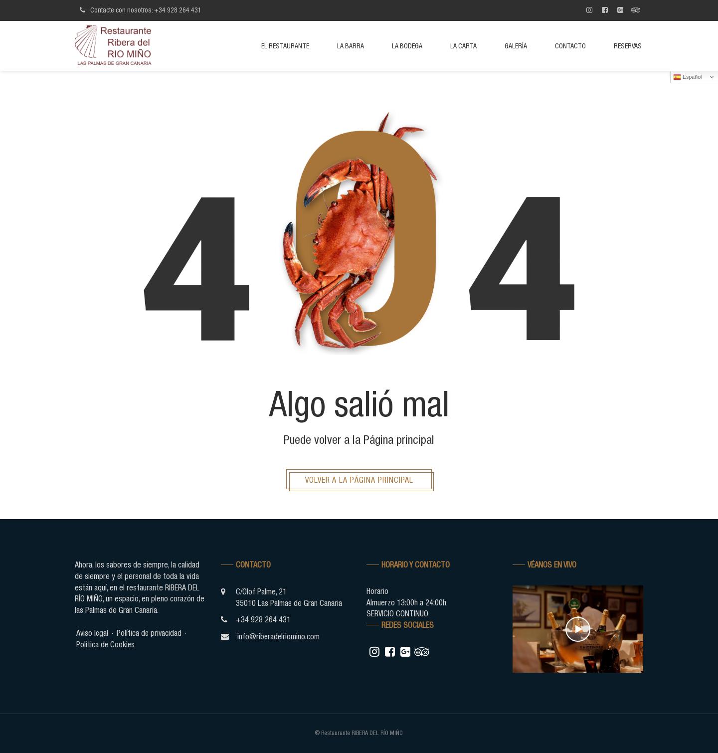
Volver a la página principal (359, 479)
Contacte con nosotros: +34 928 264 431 (138, 10)
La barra (350, 46)
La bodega (407, 46)
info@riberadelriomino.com (279, 636)
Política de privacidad (150, 632)
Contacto (570, 46)
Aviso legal (92, 632)
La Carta (463, 46)
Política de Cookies (106, 644)
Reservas (628, 46)
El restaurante (285, 46)
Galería (516, 46)
